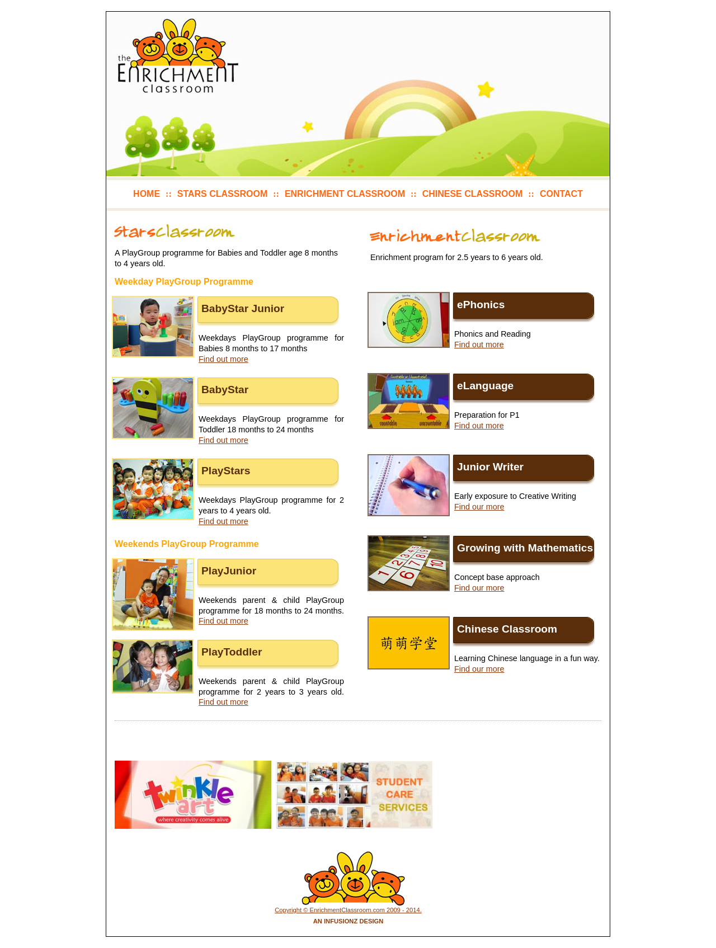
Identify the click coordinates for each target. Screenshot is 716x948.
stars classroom (222, 194)
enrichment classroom (345, 194)
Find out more (223, 359)
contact (561, 194)
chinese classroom (472, 194)
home (146, 194)
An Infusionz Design (348, 921)
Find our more (479, 506)
